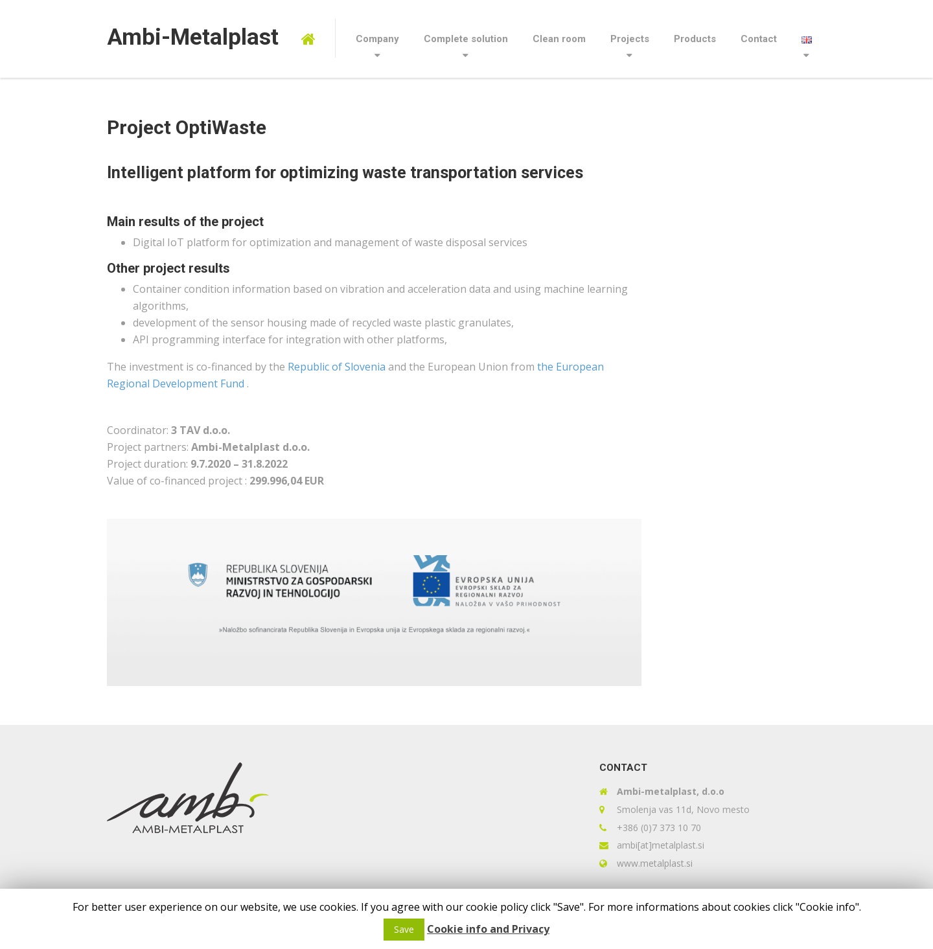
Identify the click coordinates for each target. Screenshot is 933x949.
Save (404, 929)
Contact (759, 39)
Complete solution (466, 39)
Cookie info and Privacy (488, 929)
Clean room (559, 39)
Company (377, 39)
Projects (629, 39)
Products (695, 39)
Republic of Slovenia (338, 367)
